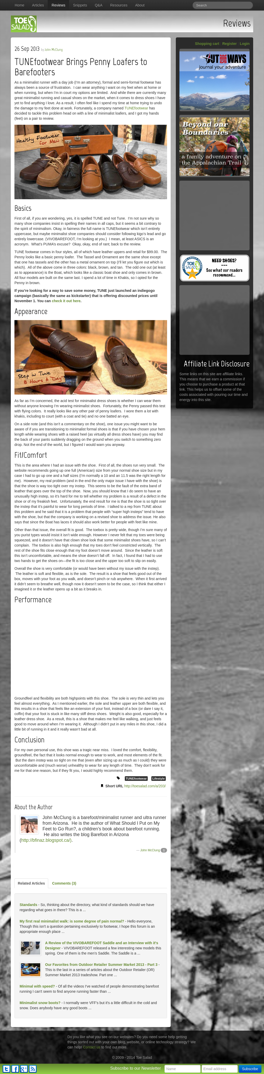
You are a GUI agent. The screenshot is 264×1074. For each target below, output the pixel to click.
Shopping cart (207, 44)
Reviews (58, 5)
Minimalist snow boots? (40, 1003)
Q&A (99, 5)
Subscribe (250, 1069)
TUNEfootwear (136, 108)
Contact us (91, 1047)
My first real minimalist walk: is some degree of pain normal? (72, 921)
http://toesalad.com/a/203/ (145, 786)
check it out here (66, 301)
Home (19, 5)
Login (245, 44)
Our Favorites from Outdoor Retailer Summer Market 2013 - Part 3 (101, 965)
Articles (38, 5)
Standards (28, 905)
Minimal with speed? (37, 986)
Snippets (80, 5)
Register (229, 44)
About (140, 5)
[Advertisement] (90, 865)
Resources (118, 5)
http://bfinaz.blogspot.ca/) (46, 840)
